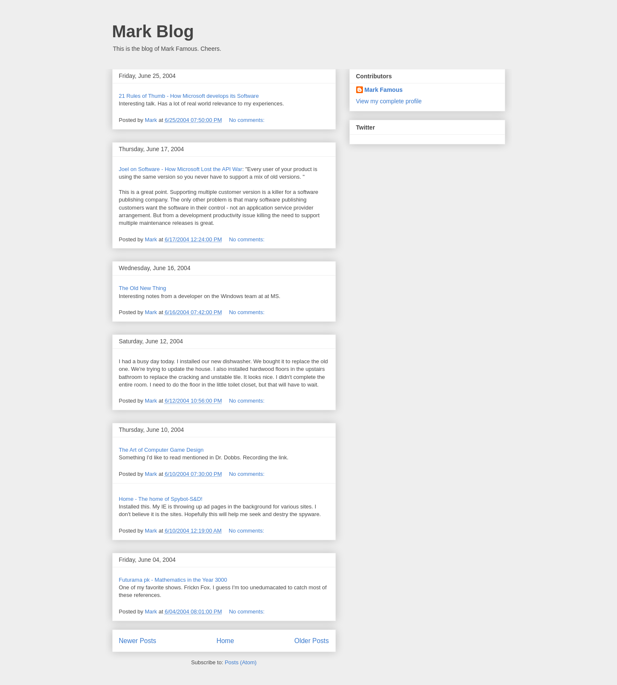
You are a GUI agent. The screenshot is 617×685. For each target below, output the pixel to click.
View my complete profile (389, 101)
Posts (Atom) (241, 662)
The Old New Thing (142, 288)
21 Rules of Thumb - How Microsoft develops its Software (189, 96)
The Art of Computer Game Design (161, 450)
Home (225, 640)
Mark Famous (384, 89)
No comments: (247, 120)
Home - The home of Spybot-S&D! (161, 499)
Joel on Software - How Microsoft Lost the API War (180, 169)
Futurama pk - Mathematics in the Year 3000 (173, 580)
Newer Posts (137, 640)
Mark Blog (153, 31)
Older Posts (311, 640)
